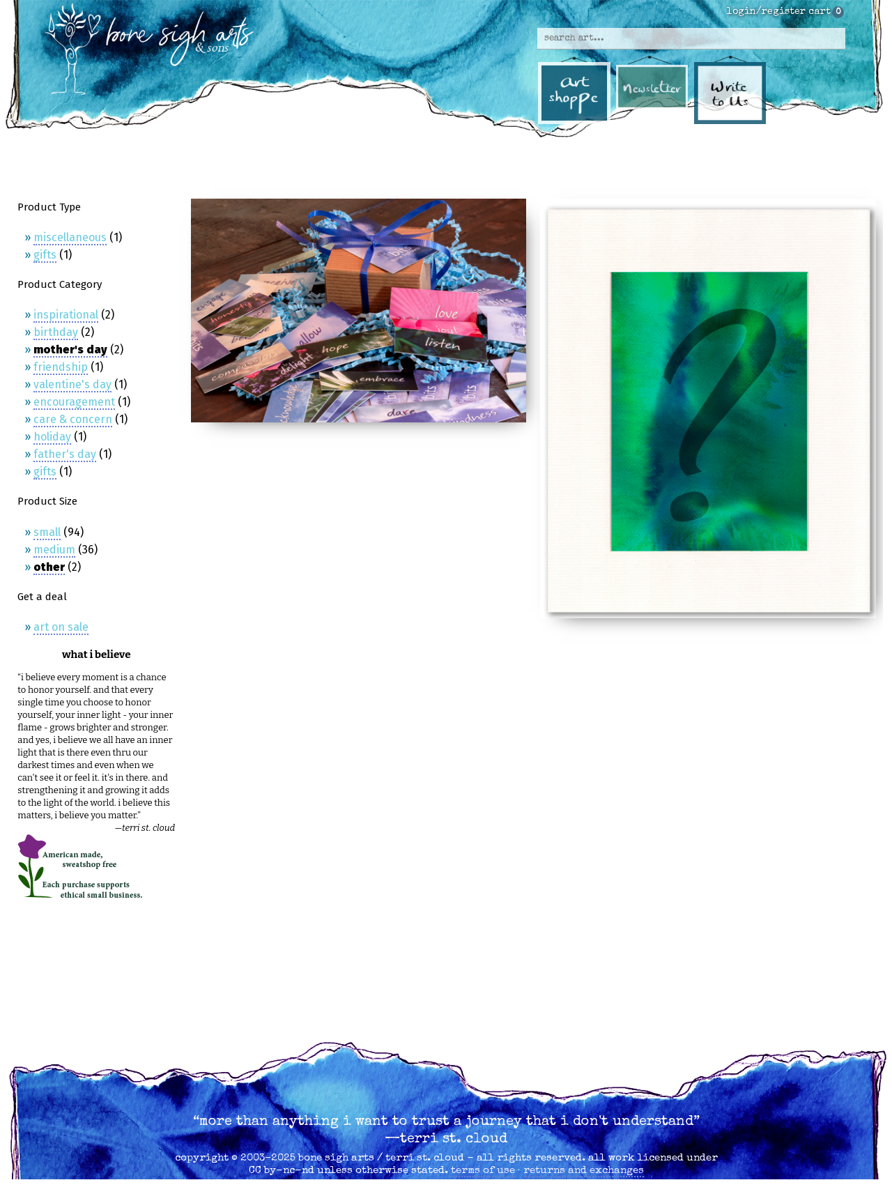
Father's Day (64, 454)
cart (819, 12)
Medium (54, 549)
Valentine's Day (72, 384)
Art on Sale (61, 627)
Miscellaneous (70, 237)
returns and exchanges (583, 1170)
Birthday (55, 332)
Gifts (44, 254)
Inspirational (65, 314)
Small (47, 532)
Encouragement (74, 401)
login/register (766, 12)
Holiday (52, 436)
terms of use (483, 1170)
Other (49, 567)
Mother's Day (70, 349)
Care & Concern (72, 419)
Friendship (60, 367)
